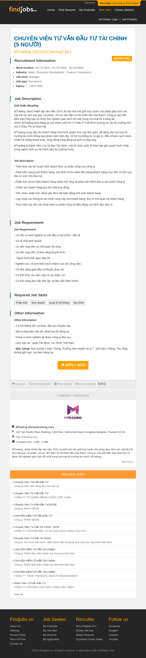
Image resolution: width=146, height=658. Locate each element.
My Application (51, 639)
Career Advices (124, 9)
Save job (18, 383)
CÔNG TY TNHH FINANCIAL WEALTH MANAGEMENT (46, 575)
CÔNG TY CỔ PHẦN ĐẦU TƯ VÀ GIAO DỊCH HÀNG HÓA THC (50, 531)
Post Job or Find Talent (119, 3)
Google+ (113, 630)
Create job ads (84, 630)
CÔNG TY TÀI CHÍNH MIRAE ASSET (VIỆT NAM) (42, 497)
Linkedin (113, 634)
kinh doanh (38, 302)
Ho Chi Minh (42, 67)
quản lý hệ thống (59, 302)
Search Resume (85, 634)
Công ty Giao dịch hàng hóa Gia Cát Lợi (36, 486)
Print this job (62, 383)
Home (51, 9)
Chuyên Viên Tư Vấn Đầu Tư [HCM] (35, 504)
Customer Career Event (89, 639)
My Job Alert (50, 630)
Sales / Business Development (46, 72)
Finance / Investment (78, 72)
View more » (127, 461)
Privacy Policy (18, 634)
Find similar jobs (40, 383)
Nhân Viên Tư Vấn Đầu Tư (29, 583)
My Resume (49, 634)
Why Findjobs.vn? (86, 626)
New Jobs (105, 9)
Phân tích (21, 302)
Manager (34, 76)
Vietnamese (89, 3)
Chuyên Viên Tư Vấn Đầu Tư (31, 482)
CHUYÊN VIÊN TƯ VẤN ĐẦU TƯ (33, 515)
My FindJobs (87, 9)
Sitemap (14, 630)
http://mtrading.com (26, 437)
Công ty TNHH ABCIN (26, 508)
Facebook (114, 626)
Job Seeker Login (108, 19)
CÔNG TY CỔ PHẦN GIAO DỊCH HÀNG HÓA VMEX (44, 587)
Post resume (67, 9)
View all (18, 594)
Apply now (122, 58)
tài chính (79, 302)
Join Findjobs (129, 19)
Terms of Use (17, 639)
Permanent (35, 81)
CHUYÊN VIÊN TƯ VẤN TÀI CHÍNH (34, 549)
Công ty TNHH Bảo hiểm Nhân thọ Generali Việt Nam (44, 553)
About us (15, 626)
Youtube (113, 639)
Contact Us (16, 643)
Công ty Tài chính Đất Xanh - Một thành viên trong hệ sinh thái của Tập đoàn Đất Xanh (63, 542)
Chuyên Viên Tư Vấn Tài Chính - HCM (36, 527)
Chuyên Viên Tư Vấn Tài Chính (32, 538)
